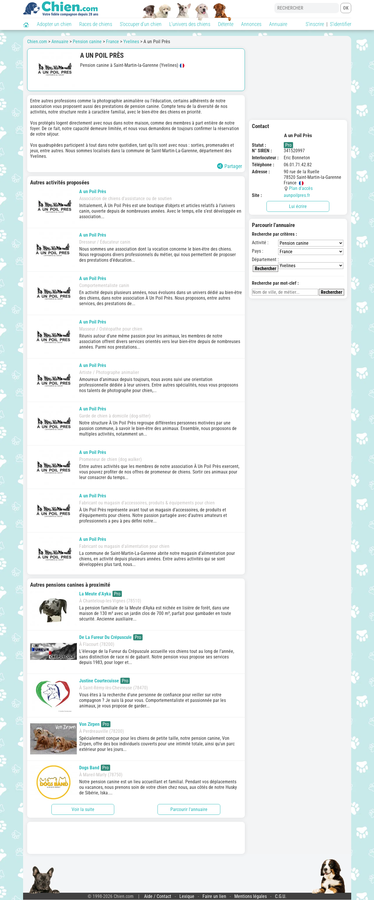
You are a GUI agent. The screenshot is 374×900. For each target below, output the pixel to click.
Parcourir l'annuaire (188, 809)
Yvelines (131, 41)
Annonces (251, 24)
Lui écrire (298, 206)
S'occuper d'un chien (141, 24)
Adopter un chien (54, 24)
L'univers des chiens (189, 24)
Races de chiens (95, 24)
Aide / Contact (157, 896)
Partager (229, 166)
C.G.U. (280, 896)
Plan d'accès (301, 188)
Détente (225, 24)
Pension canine (87, 41)
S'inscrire (315, 24)
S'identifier (340, 24)
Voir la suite (83, 809)
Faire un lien (214, 896)
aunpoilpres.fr (297, 195)
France (112, 41)
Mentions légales (250, 896)
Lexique (186, 896)
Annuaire (278, 24)
